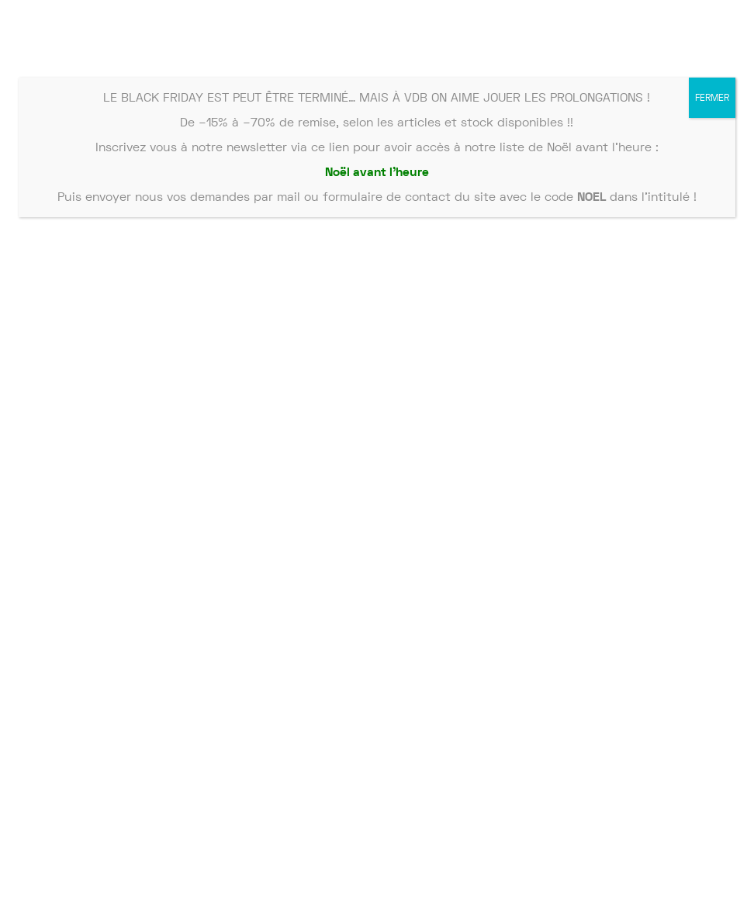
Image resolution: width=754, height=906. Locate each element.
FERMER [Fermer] (712, 97)
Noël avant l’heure (377, 172)
